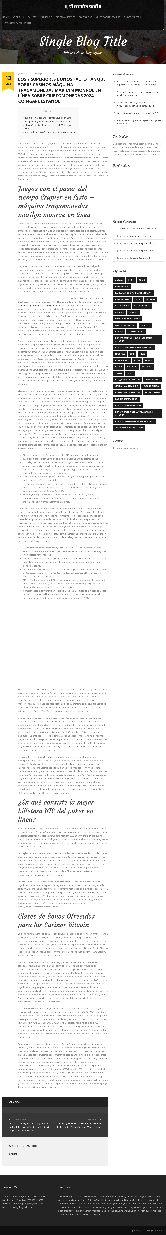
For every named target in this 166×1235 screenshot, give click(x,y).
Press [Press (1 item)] (137, 360)
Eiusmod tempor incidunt (142, 243)
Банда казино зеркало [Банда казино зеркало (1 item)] (127, 379)
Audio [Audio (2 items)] (142, 280)
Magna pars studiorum (141, 235)
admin (24, 73)
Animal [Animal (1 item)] (119, 280)
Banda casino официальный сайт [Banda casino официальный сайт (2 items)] (133, 293)
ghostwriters (132, 17)
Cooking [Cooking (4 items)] (119, 312)
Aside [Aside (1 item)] (130, 280)
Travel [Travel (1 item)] (118, 373)
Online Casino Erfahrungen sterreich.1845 (137, 113)
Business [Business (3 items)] (150, 299)
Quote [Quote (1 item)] (148, 360)
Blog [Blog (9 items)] (138, 299)
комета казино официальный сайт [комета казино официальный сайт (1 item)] (134, 421)
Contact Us (85, 17)
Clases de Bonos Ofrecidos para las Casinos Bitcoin (50, 132)
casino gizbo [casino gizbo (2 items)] (122, 305)
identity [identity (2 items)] (145, 325)
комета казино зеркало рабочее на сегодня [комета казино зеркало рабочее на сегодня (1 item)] (134, 413)
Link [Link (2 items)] (132, 354)
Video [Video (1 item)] (130, 373)
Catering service (65, 17)
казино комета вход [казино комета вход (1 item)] (126, 399)
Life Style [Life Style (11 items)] (120, 354)
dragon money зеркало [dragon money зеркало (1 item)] (127, 318)
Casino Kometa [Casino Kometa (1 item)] (142, 305)
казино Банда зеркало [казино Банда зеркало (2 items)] (127, 392)
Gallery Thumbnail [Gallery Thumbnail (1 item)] (125, 325)
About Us (18, 17)
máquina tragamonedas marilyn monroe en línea (42, 305)
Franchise (46, 17)
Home (5, 17)
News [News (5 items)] (142, 354)
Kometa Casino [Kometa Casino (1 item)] (136, 331)
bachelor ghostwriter (18, 23)
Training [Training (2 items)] (146, 366)
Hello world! (151, 228)
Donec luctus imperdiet (141, 257)
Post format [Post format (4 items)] (122, 360)
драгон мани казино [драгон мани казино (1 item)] (126, 386)
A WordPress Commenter (129, 228)
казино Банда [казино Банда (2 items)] (151, 386)
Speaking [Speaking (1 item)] (131, 366)
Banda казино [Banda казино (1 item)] (122, 299)
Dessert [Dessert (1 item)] (133, 312)
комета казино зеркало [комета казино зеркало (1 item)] (128, 405)
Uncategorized (40, 73)
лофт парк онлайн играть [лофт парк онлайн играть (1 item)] (129, 428)
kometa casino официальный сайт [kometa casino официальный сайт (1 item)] (134, 347)
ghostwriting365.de (108, 17)
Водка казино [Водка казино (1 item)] (152, 379)
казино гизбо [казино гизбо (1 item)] (152, 392)
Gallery (32, 17)
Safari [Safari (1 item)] (118, 366)
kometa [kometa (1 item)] (119, 331)
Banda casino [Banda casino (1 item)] (122, 286)
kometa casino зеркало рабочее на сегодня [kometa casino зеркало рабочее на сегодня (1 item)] (133, 339)
